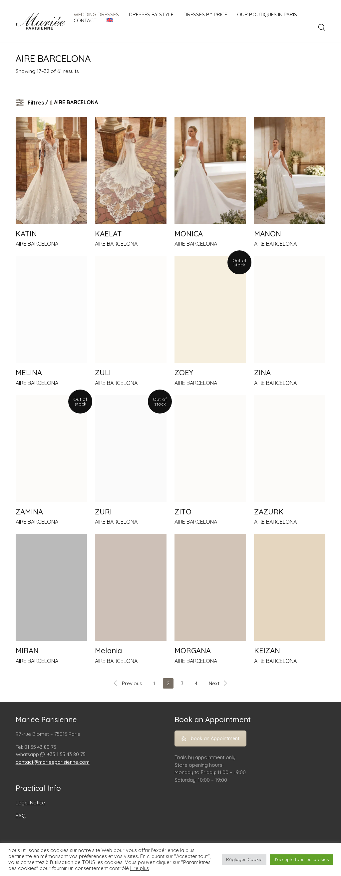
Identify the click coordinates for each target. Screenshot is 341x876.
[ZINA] (290, 309)
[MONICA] (210, 170)
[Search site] (321, 27)
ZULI (103, 372)
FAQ (21, 815)
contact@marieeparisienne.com (53, 762)
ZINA (262, 372)
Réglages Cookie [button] (244, 859)
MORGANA (192, 650)
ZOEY (183, 372)
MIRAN (27, 650)
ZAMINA (29, 511)
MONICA (188, 233)
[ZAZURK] (290, 448)
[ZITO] (210, 448)
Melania (108, 650)
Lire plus (139, 868)
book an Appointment (210, 738)
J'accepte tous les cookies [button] (301, 859)
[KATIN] (51, 170)
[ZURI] (131, 448)
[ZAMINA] (51, 448)
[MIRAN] (51, 587)
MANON (267, 233)
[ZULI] (131, 309)
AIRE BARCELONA (37, 243)
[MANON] (290, 170)
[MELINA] (51, 309)
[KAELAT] (131, 170)
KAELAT (108, 233)
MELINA (29, 372)
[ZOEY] (210, 309)
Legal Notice (30, 802)
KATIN (26, 233)
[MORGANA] (210, 587)
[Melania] (131, 587)
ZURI (103, 511)
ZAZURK (268, 511)
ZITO (182, 511)
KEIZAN (267, 650)
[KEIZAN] (290, 587)
